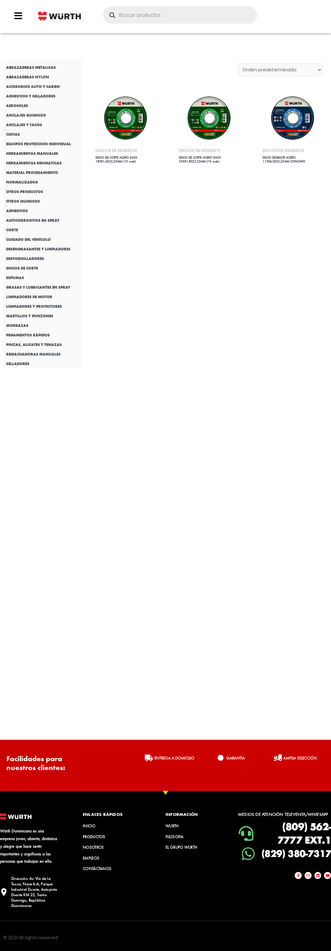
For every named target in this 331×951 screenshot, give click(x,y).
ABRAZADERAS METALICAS (31, 67)
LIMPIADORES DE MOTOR (29, 297)
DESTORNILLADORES (25, 258)
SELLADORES (17, 364)
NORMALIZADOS (22, 182)
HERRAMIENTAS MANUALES (32, 153)
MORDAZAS (17, 325)
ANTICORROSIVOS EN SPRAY (33, 220)
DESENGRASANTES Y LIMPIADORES (38, 249)
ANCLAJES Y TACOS (24, 125)
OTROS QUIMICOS (23, 201)
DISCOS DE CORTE (22, 268)
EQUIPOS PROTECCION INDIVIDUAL (38, 144)
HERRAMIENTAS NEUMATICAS (33, 163)
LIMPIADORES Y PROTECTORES (34, 306)
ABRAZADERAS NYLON (27, 77)
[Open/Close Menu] (18, 15)
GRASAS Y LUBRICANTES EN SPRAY (38, 287)
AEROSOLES (17, 106)
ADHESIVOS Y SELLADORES (30, 96)
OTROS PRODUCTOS (24, 192)
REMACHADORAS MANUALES (33, 354)
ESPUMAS (15, 278)
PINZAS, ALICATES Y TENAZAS (34, 344)
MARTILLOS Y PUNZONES (29, 316)
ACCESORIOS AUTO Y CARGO (33, 86)
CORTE (12, 230)
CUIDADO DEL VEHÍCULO (28, 239)
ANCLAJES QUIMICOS (26, 115)
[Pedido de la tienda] (280, 69)
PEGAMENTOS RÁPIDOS (28, 335)
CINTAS (13, 134)
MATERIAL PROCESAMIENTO (32, 172)
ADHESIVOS (17, 211)
